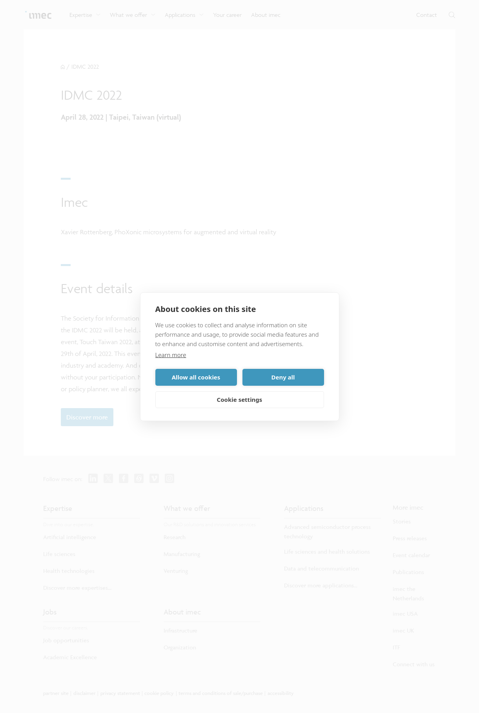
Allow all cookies (196, 377)
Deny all (283, 377)
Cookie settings (239, 399)
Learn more (170, 355)
